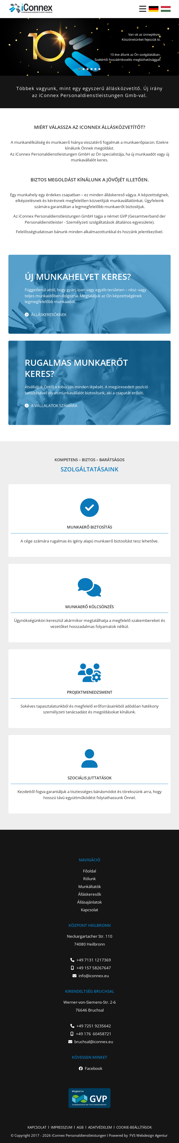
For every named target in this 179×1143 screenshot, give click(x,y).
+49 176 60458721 (93, 1033)
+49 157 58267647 (93, 967)
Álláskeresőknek (48, 314)
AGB (80, 1127)
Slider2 (95, 69)
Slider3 (99, 69)
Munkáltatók (89, 886)
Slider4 (80, 69)
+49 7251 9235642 (93, 1026)
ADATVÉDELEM (100, 1127)
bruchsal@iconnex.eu (93, 1041)
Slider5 (84, 69)
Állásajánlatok (89, 902)
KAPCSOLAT (37, 1127)
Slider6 (87, 69)
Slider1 (91, 69)
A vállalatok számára (54, 405)
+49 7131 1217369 (93, 960)
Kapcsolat (89, 909)
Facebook (93, 1068)
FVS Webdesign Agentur (149, 1135)
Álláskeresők (89, 894)
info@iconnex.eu (94, 975)
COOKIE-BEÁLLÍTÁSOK (134, 1127)
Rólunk (89, 878)
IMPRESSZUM (61, 1127)
